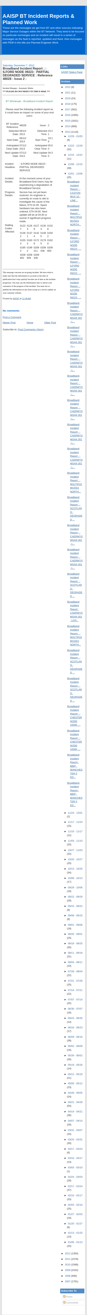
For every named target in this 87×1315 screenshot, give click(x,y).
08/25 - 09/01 (75, 934)
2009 (68, 1270)
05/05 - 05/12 (75, 1083)
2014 (68, 126)
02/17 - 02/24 (75, 1186)
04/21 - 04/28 (75, 1102)
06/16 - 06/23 (75, 1027)
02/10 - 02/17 (75, 1195)
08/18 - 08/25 (75, 943)
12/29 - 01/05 (75, 136)
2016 (68, 115)
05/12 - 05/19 (75, 1074)
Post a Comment (12, 317)
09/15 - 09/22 (75, 906)
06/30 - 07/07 (75, 1008)
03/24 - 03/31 (75, 1139)
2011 (68, 1259)
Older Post (50, 322)
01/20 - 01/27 (75, 1223)
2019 (68, 98)
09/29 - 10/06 (75, 887)
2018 (68, 103)
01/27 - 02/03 (75, 1214)
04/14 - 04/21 (75, 1111)
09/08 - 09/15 (75, 915)
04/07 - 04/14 (75, 1120)
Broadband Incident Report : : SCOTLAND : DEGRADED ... (74, 508)
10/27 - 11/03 (75, 850)
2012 (68, 1253)
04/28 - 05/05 (75, 1092)
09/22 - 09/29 (75, 896)
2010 (68, 1264)
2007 (68, 1281)
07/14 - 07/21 (75, 990)
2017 (68, 109)
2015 (68, 120)
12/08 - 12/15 (75, 164)
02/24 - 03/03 (75, 1176)
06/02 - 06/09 (75, 1046)
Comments (70, 1302)
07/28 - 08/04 (75, 971)
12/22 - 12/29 (75, 145)
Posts (67, 1296)
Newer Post (9, 322)
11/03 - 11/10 (75, 840)
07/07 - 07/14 (75, 999)
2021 (68, 92)
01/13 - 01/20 (75, 1232)
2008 (68, 1275)
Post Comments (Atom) (31, 329)
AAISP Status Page (72, 72)
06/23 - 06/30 (75, 1018)
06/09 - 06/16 (75, 1036)
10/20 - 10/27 (75, 859)
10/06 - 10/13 (75, 878)
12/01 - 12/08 (75, 173)
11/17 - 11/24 (75, 822)
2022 (68, 87)
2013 (68, 131)
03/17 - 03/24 (75, 1148)
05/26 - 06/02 (75, 1055)
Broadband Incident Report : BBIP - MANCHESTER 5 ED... (74, 766)
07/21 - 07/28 (75, 980)
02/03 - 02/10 (75, 1204)
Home (30, 322)
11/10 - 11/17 (75, 831)
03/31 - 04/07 (75, 1130)
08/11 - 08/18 (75, 952)
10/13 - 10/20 (75, 868)
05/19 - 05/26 (75, 1064)
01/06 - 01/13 (75, 1242)
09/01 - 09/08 (75, 924)
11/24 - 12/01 (75, 812)
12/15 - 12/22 (75, 154)
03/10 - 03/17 (75, 1158)
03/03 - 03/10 (75, 1167)
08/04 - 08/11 (75, 962)
